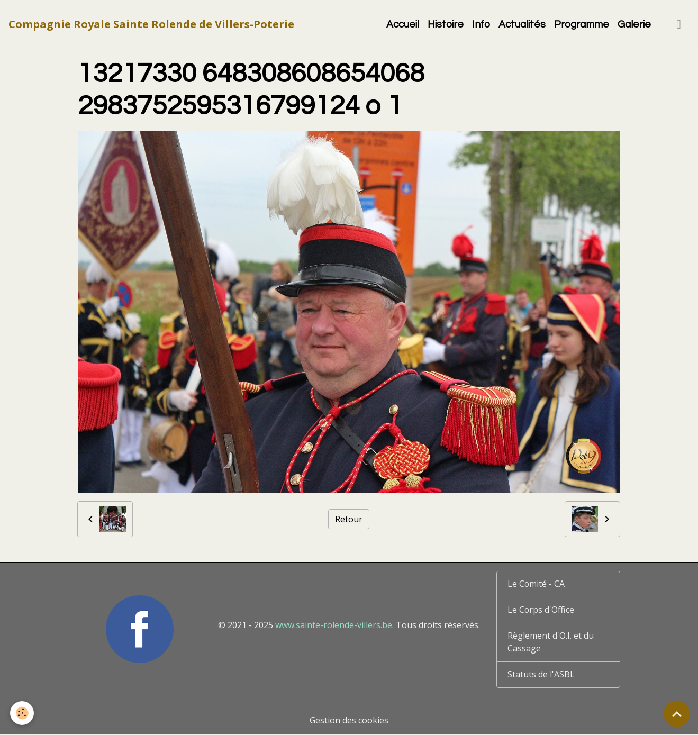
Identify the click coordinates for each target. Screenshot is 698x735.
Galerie (634, 24)
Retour (348, 519)
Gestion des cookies (349, 720)
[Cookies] (22, 713)
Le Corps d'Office (541, 610)
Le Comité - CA (536, 584)
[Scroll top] (677, 714)
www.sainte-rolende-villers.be (333, 625)
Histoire (446, 24)
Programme (581, 24)
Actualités (522, 24)
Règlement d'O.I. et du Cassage (550, 642)
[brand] (151, 24)
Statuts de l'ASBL (541, 674)
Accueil (402, 24)
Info (481, 24)
